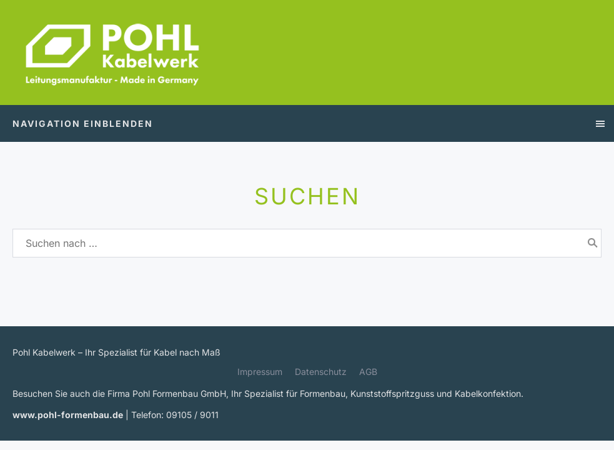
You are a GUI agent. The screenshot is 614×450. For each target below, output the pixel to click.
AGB (368, 371)
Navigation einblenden (82, 123)
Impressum (259, 371)
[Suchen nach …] (307, 243)
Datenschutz (321, 371)
